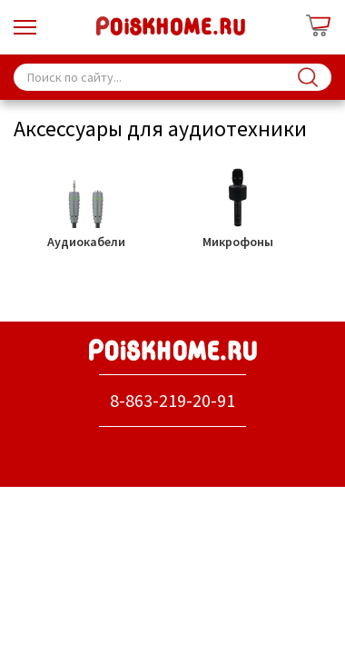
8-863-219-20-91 (172, 400)
